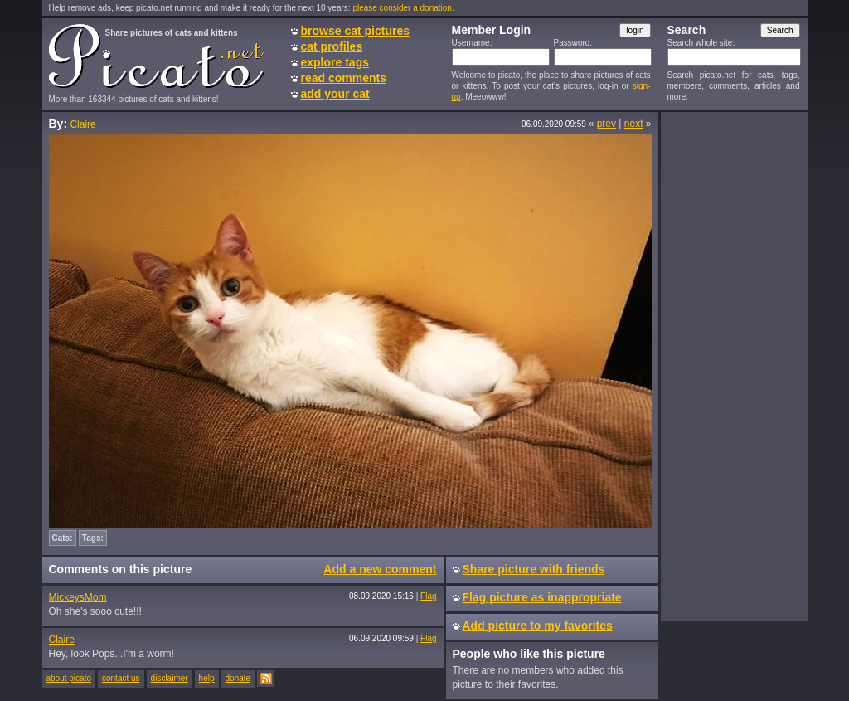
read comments (343, 78)
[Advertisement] (733, 366)
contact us (121, 678)
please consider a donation (402, 7)
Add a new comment (379, 569)
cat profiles (332, 46)
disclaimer (169, 678)
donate (238, 678)
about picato (69, 678)
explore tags (335, 62)
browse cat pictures (355, 30)
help (207, 678)
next (633, 123)
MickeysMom (78, 597)
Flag (428, 596)
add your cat (335, 93)
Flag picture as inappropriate (542, 597)
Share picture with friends (534, 569)
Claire (82, 124)
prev (606, 123)
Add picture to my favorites (538, 625)
